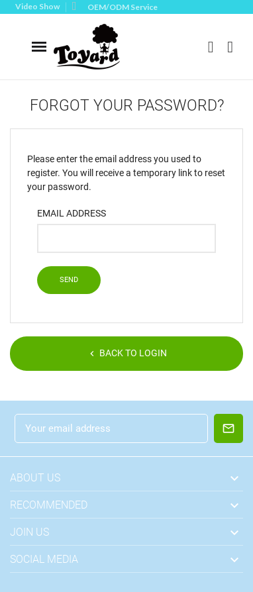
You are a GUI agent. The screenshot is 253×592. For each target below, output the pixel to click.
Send (69, 279)
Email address (71, 213)
